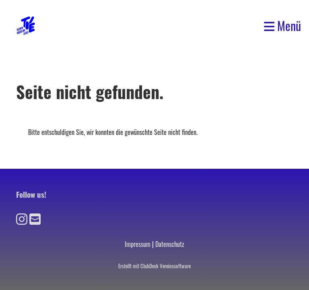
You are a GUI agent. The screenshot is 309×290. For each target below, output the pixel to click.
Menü (282, 25)
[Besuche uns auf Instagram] (21, 218)
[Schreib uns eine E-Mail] (35, 218)
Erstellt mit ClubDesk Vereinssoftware (154, 266)
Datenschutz (169, 244)
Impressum (137, 244)
